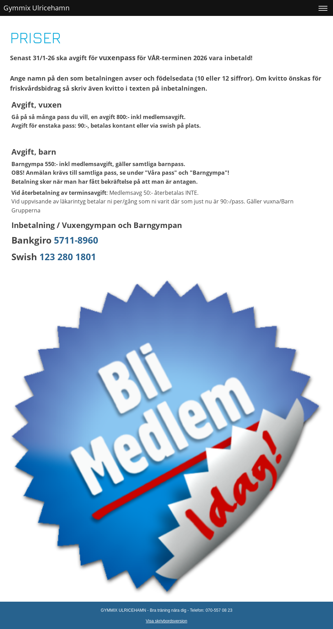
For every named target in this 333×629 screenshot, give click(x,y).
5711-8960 (76, 240)
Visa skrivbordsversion (166, 621)
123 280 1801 (67, 256)
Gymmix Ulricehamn (36, 7)
